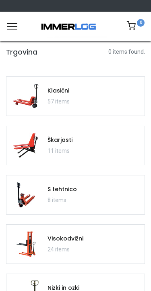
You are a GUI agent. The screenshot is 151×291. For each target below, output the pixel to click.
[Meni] (12, 26)
